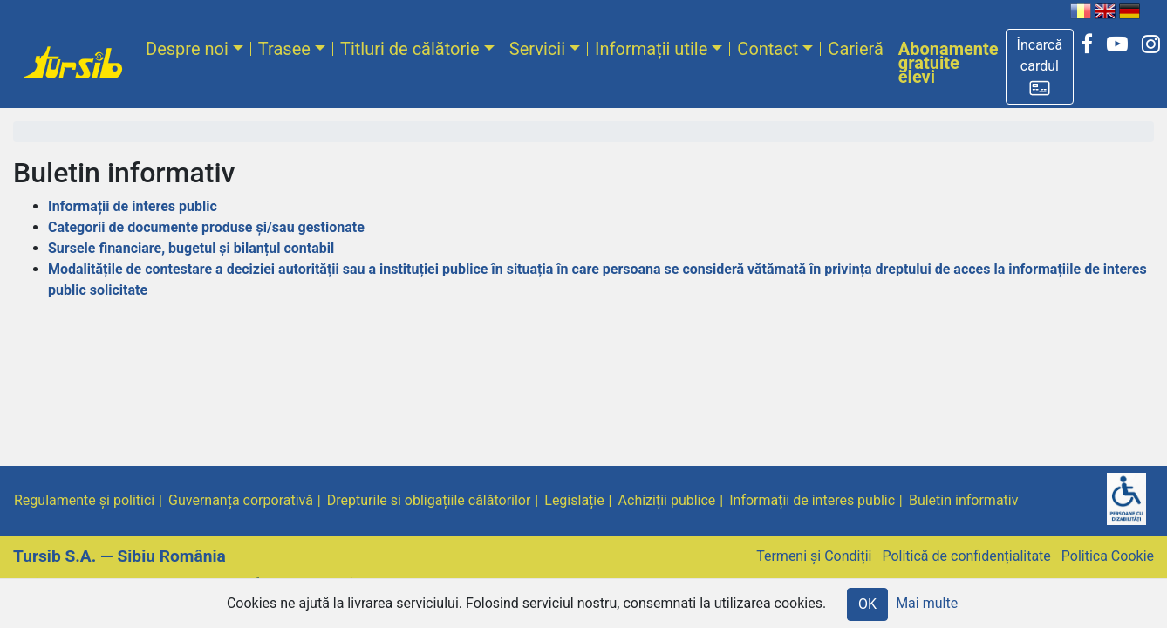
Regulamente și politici (84, 500)
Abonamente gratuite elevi (948, 63)
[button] (1040, 67)
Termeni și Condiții (813, 556)
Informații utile (651, 49)
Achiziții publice (667, 500)
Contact (767, 49)
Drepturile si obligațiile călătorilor (429, 500)
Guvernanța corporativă (240, 500)
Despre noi (187, 49)
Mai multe (927, 603)
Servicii (537, 49)
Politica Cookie (1107, 556)
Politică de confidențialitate (966, 556)
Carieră (855, 49)
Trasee (284, 49)
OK (867, 604)
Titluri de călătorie (410, 49)
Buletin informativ (964, 500)
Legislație (574, 500)
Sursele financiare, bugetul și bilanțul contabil (191, 248)
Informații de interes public (132, 206)
